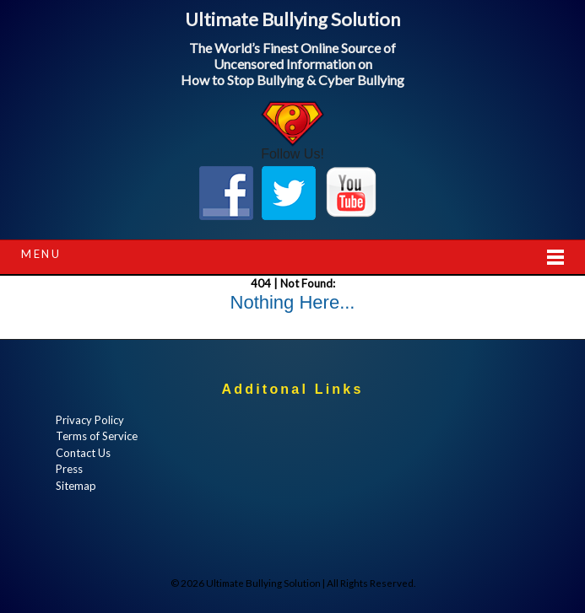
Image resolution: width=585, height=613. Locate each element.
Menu (41, 254)
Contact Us (83, 453)
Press (69, 469)
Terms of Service (97, 436)
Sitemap (76, 485)
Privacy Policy (90, 420)
